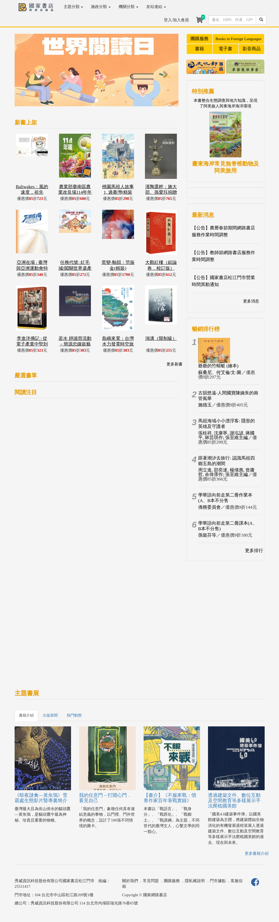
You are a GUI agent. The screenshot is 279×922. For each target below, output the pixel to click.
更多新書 (174, 364)
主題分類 (73, 7)
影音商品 (252, 48)
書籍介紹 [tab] (26, 715)
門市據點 (218, 881)
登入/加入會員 (176, 20)
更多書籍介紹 (257, 853)
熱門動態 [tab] (74, 715)
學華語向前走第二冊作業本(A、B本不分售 (225, 497)
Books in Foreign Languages (238, 39)
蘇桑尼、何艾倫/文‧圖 (219, 372)
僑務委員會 (209, 507)
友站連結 (156, 7)
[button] (27, 73)
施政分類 (101, 7)
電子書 (225, 48)
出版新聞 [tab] (50, 715)
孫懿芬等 (207, 535)
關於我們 (130, 881)
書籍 (199, 48)
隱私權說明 (195, 881)
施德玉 (205, 404)
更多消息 (251, 301)
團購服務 (199, 38)
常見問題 (151, 881)
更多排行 (254, 550)
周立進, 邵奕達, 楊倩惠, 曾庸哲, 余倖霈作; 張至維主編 (226, 472)
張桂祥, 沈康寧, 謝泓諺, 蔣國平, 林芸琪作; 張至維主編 (226, 435)
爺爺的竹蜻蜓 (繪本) (218, 365)
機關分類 (128, 7)
